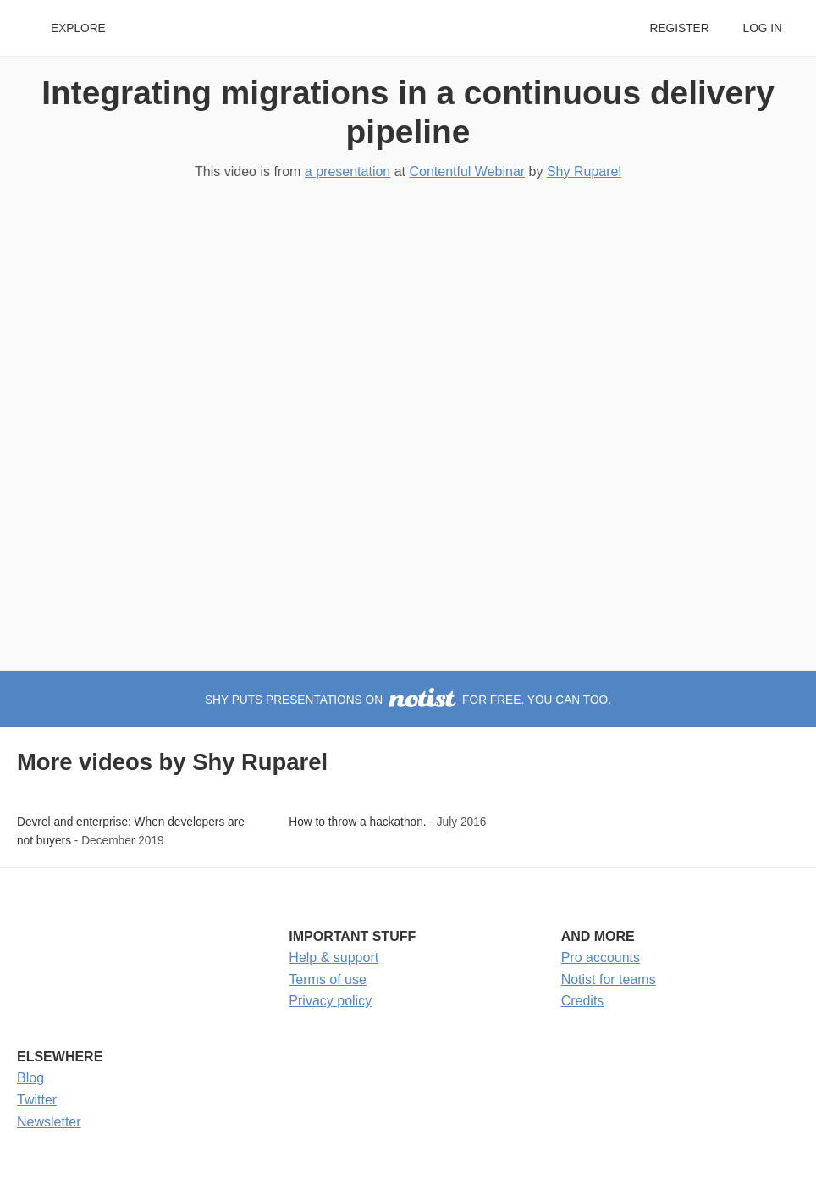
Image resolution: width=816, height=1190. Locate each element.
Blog (30, 1078)
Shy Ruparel (584, 171)
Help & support (333, 957)
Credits (582, 1001)
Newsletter (49, 1122)
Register (678, 28)
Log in (762, 28)
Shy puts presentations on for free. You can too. (408, 700)
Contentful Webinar (467, 171)
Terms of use (328, 979)
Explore (78, 28)
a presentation (347, 171)
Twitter (37, 1100)
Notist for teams (608, 979)
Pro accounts (600, 957)
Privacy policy (330, 1001)
